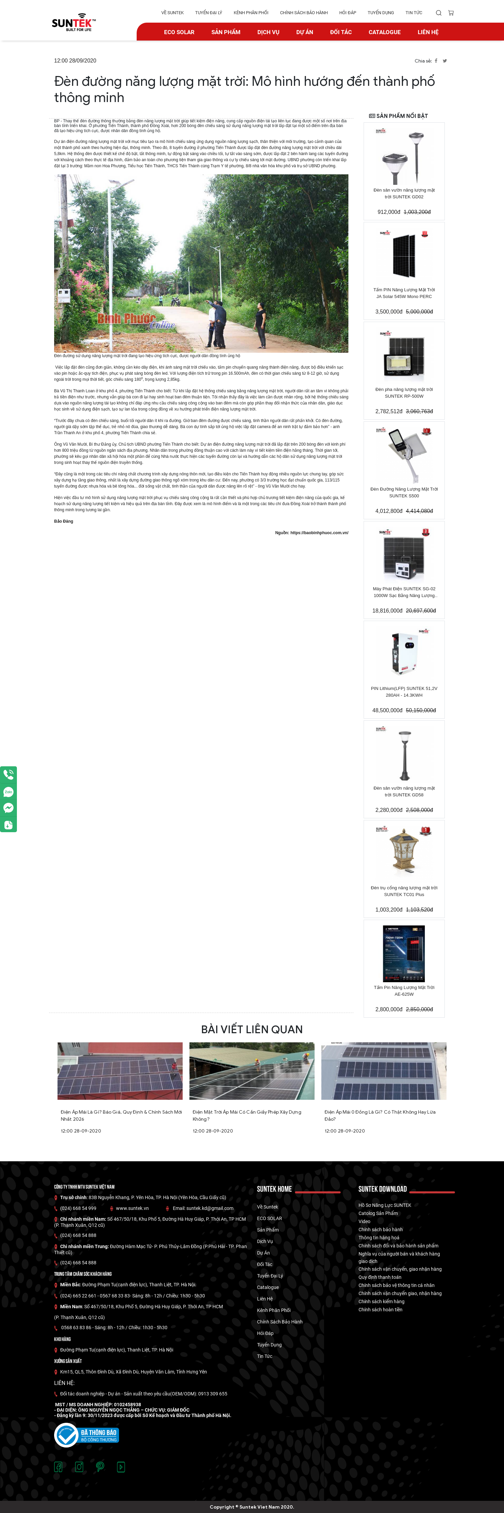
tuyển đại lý (208, 12)
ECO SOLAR (179, 32)
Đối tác (341, 32)
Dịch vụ (268, 32)
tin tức (414, 12)
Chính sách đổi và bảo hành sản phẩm (398, 1245)
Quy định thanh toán (380, 1277)
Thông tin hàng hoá (379, 1237)
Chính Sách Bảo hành (304, 12)
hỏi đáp (347, 12)
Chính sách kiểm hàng (382, 1301)
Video (364, 1221)
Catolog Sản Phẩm (378, 1213)
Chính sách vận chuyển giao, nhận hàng (400, 1293)
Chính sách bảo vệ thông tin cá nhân (397, 1285)
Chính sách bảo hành (381, 1229)
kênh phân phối (251, 12)
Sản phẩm (225, 32)
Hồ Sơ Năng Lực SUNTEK (385, 1205)
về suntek (172, 12)
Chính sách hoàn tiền (381, 1309)
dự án (304, 32)
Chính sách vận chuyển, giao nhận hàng (400, 1269)
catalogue (385, 32)
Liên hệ (428, 32)
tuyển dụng (381, 12)
